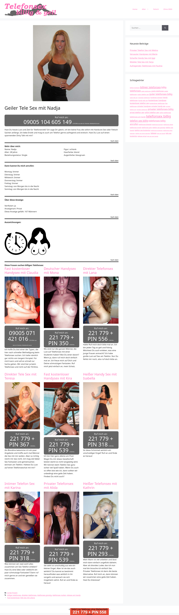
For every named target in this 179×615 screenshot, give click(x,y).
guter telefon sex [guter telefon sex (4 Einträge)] (143, 94)
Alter (146, 9)
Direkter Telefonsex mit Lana (98, 270)
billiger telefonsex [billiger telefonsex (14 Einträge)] (150, 87)
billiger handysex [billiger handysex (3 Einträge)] (135, 88)
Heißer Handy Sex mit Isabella (100, 375)
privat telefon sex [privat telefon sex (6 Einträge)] (137, 112)
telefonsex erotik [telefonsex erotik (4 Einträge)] (135, 128)
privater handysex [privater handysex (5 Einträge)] (144, 106)
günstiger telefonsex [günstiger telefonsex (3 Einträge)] (144, 97)
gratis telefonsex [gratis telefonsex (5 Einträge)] (157, 91)
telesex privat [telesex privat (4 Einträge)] (142, 136)
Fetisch (156, 9)
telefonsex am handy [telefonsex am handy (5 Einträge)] (138, 117)
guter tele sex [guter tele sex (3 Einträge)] (134, 97)
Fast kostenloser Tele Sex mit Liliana (21, 596)
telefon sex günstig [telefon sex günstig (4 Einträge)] (158, 128)
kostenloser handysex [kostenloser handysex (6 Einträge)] (157, 100)
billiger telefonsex (14, 593)
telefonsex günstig (44, 593)
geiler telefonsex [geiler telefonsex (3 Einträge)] (146, 91)
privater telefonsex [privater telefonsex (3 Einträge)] (142, 109)
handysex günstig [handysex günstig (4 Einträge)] (156, 98)
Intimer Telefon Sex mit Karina (20, 484)
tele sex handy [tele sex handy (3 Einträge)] (161, 133)
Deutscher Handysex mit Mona (60, 270)
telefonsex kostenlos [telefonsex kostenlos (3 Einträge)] (157, 130)
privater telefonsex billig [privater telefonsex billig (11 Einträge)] (161, 109)
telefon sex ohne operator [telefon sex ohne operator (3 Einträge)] (142, 133)
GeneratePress (104, 607)
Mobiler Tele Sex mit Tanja (142, 62)
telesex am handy (74, 593)
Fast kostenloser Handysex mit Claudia (21, 270)
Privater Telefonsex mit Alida (58, 484)
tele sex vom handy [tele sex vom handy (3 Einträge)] (152, 136)
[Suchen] (165, 28)
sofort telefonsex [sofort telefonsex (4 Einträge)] (165, 113)
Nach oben (114, 141)
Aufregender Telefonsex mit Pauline (146, 65)
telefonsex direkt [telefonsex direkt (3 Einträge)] (168, 124)
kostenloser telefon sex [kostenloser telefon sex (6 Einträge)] (139, 103)
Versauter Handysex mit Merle (143, 54)
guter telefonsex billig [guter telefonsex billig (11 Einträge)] (160, 94)
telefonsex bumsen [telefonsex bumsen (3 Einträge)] (157, 124)
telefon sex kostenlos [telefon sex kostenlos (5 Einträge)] (142, 130)
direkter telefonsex (29, 593)
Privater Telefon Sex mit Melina (144, 50)
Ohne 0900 (167, 9)
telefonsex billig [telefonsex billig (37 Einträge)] (158, 116)
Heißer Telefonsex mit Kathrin (100, 484)
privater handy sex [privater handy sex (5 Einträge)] (158, 106)
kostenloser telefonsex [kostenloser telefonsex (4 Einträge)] (157, 103)
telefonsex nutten (59, 593)
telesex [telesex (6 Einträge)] (154, 133)
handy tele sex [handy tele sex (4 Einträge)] (143, 101)
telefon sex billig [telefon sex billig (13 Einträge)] (139, 120)
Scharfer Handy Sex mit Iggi (142, 58)
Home (135, 9)
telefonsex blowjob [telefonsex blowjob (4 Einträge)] (145, 124)
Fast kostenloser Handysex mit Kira (58, 375)
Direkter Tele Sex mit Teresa (21, 375)
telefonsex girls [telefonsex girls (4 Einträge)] (147, 128)
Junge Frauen (12, 591)
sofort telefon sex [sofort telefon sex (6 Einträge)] (152, 112)
